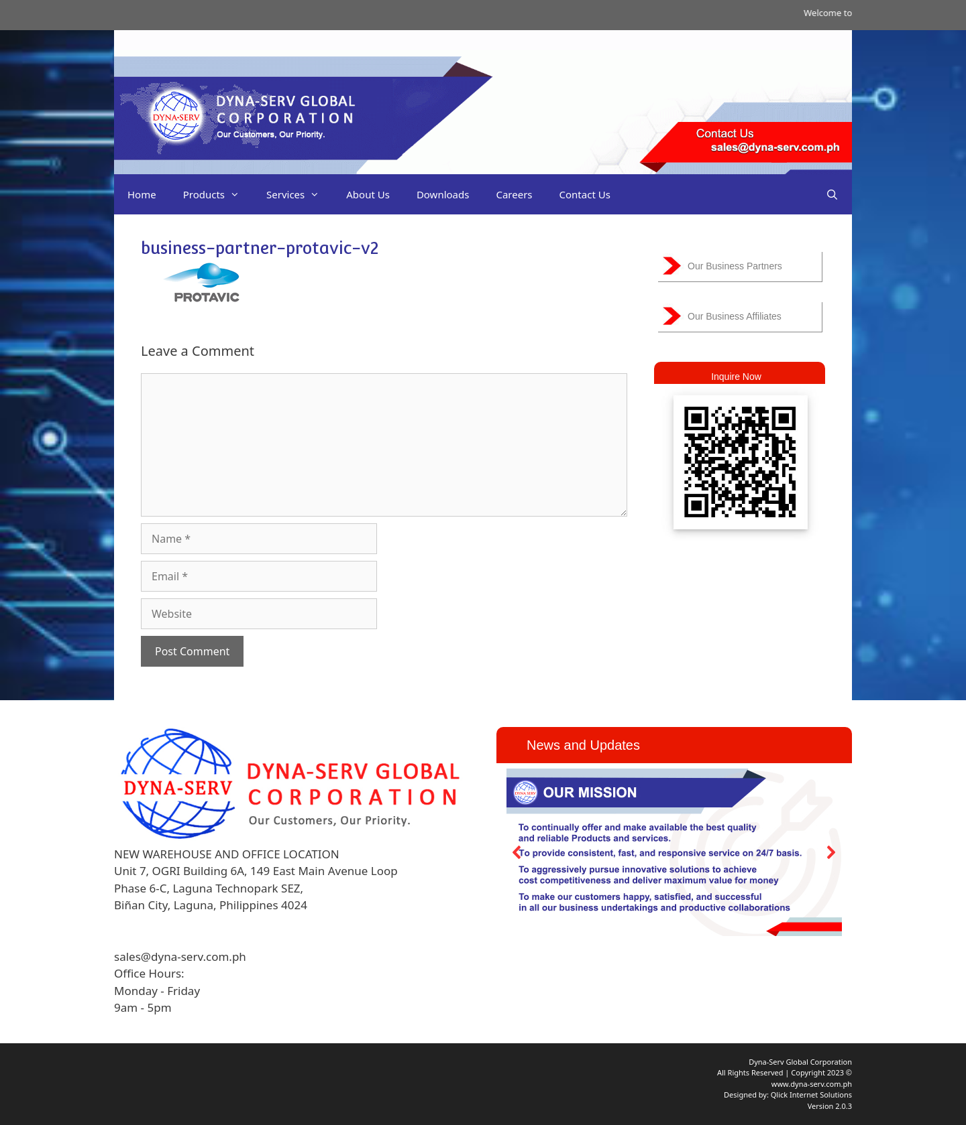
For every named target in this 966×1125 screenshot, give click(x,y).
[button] (517, 852)
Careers (514, 194)
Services (299, 194)
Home (141, 194)
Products (218, 194)
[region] (674, 852)
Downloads (443, 194)
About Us (368, 194)
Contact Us (584, 194)
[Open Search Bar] (832, 194)
